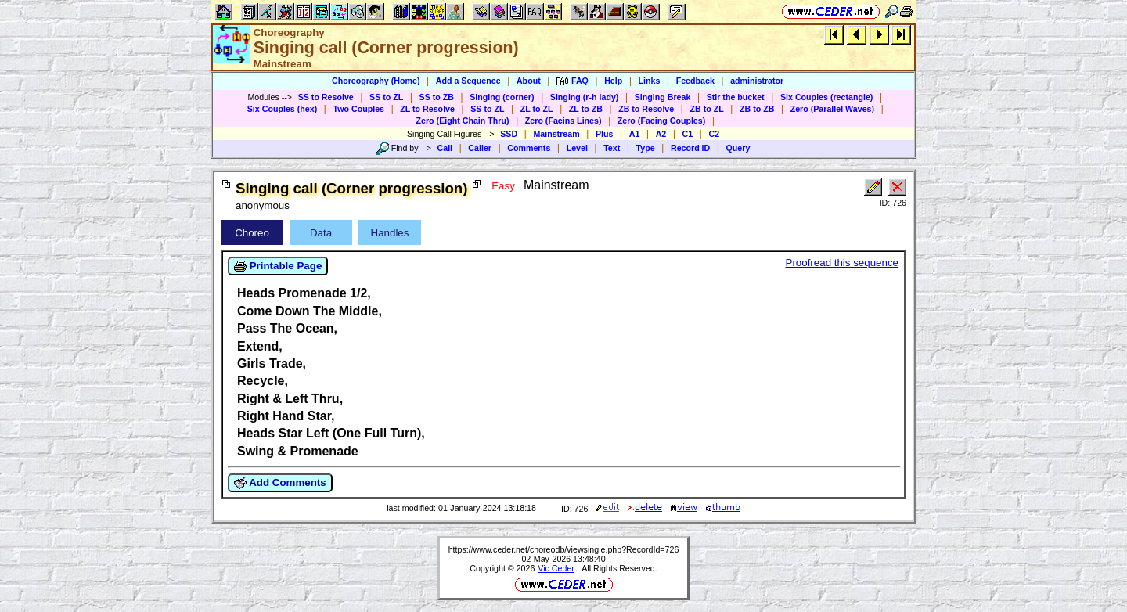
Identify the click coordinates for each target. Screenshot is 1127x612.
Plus (605, 134)
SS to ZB (436, 97)
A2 (661, 134)
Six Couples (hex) (282, 108)
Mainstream (556, 134)
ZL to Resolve (427, 108)
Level (577, 148)
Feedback (695, 80)
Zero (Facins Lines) (563, 120)
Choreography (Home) (376, 80)
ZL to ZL (536, 108)
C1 (687, 134)
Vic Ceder (556, 568)
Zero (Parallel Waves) (832, 108)
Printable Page (278, 266)
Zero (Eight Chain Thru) (462, 120)
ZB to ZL (706, 108)
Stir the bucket (736, 97)
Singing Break (663, 97)
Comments (528, 148)
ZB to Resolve (646, 108)
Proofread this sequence (842, 262)
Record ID (690, 148)
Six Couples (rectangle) (826, 97)
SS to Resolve (326, 97)
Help (613, 80)
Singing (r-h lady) (584, 97)
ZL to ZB (586, 108)
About (529, 80)
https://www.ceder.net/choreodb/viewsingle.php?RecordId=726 (563, 549)
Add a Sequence (468, 80)
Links (650, 80)
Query (738, 148)
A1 (634, 134)
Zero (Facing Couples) (662, 120)
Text (611, 148)
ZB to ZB (757, 108)
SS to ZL (386, 97)
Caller (479, 148)
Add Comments (280, 483)
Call (445, 148)
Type (645, 148)
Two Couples (358, 108)
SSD (508, 134)
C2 (713, 134)
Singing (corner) (502, 97)
